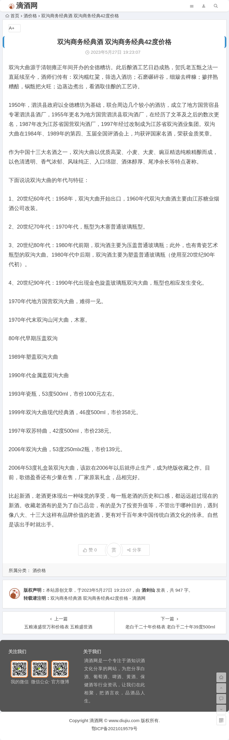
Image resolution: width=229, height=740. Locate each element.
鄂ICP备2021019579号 (114, 728)
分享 (134, 549)
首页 (12, 15)
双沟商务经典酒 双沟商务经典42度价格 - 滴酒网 (98, 598)
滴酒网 (27, 5)
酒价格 (30, 15)
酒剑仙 (148, 590)
